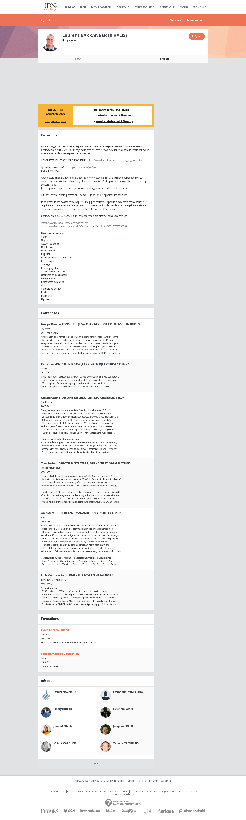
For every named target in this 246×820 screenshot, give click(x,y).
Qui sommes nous (57, 791)
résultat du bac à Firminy (114, 115)
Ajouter (198, 36)
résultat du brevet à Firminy (114, 121)
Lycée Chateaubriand (55, 630)
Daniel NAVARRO (65, 692)
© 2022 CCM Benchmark (123, 794)
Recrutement (91, 791)
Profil (79, 59)
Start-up (123, 7)
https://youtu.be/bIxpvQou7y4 (80, 167)
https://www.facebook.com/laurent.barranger (64, 222)
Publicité (80, 791)
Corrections (191, 791)
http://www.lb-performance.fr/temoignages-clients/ (115, 160)
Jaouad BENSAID (64, 726)
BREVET (55, 121)
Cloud (183, 7)
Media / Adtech (101, 7)
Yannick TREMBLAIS (126, 743)
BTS (63, 121)
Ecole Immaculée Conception (60, 654)
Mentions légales (160, 791)
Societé (102, 791)
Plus (95, 763)
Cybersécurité (144, 7)
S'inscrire (175, 20)
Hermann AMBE (123, 709)
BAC (47, 121)
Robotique (167, 7)
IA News (70, 7)
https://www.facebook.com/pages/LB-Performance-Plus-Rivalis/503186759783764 (84, 226)
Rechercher (51, 20)
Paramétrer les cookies (140, 791)
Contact (70, 791)
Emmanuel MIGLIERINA (128, 692)
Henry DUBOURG (65, 709)
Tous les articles (177, 791)
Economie (199, 7)
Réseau (164, 59)
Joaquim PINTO (123, 726)
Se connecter (194, 20)
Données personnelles (118, 791)
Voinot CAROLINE (65, 743)
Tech (83, 7)
